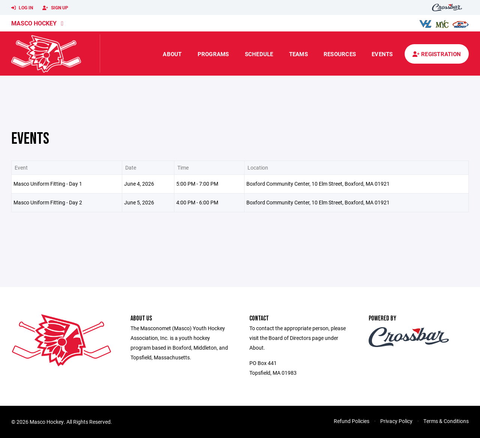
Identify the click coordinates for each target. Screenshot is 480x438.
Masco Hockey (34, 23)
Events (382, 54)
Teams (298, 54)
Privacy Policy (396, 421)
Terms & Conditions (446, 421)
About (172, 54)
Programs (213, 54)
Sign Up (55, 7)
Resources (340, 54)
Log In (22, 7)
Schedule (259, 54)
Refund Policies (351, 421)
